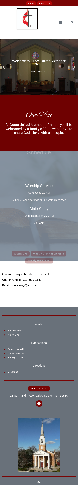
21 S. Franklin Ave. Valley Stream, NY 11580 (39, 395)
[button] (60, 22)
